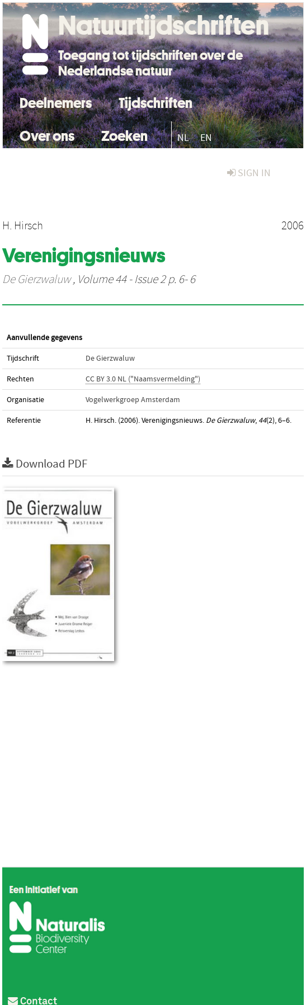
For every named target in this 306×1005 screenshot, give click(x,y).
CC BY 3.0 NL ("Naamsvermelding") (143, 379)
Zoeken (124, 134)
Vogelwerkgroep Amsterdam (133, 399)
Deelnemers (56, 101)
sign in (249, 173)
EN (206, 138)
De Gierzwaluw (36, 279)
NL (183, 138)
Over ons (47, 134)
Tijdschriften (155, 101)
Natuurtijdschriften (163, 25)
